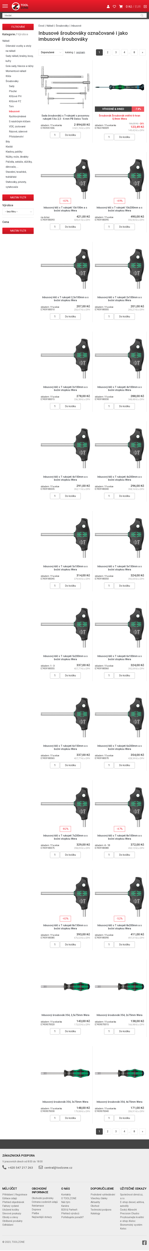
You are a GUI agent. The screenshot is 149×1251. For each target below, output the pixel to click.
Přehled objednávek (13, 1202)
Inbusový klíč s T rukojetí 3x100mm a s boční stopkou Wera (65, 389)
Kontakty (66, 1194)
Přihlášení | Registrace (14, 1194)
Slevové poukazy (11, 1213)
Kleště (9, 146)
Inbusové (14, 111)
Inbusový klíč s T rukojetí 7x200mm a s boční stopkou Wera (65, 837)
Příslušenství (16, 136)
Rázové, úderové (18, 131)
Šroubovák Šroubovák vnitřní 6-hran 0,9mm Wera (119, 117)
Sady (11, 86)
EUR (138, 7)
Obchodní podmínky (42, 1198)
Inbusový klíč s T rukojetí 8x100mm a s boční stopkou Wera (119, 837)
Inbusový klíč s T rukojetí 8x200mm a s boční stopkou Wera (119, 927)
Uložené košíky (10, 1209)
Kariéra (65, 1205)
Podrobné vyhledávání (103, 1194)
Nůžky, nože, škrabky (17, 156)
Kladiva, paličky (14, 151)
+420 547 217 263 (20, 1167)
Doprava (36, 1209)
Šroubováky (12, 81)
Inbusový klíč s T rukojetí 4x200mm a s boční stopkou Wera (119, 478)
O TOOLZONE (68, 1198)
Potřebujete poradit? (72, 1217)
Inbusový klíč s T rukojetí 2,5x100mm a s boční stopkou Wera (65, 299)
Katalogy (95, 1213)
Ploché (13, 91)
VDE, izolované (17, 126)
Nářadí (5, 40)
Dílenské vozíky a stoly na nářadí (18, 48)
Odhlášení (7, 1224)
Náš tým (65, 1202)
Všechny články (99, 1198)
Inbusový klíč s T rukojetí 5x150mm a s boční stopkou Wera (119, 568)
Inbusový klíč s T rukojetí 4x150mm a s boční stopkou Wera (65, 478)
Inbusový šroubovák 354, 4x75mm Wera (119, 1101)
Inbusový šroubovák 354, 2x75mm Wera (119, 1015)
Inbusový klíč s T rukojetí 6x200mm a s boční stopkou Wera (119, 747)
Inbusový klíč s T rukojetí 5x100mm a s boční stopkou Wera (65, 568)
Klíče (8, 76)
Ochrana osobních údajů (45, 1201)
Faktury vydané (10, 1205)
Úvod (41, 25)
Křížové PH (15, 96)
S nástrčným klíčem (19, 121)
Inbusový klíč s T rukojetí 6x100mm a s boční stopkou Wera (119, 658)
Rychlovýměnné (17, 116)
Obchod (95, 1205)
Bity (8, 141)
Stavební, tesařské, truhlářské (16, 174)
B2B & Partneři (69, 1209)
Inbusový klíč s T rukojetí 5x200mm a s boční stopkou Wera (65, 658)
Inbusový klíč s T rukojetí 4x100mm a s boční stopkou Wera (119, 389)
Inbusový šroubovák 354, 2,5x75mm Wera (65, 1015)
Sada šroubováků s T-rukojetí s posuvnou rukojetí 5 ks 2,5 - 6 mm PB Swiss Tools (65, 117)
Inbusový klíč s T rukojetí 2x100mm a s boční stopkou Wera (119, 299)
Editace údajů (9, 1198)
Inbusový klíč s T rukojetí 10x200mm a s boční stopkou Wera (119, 209)
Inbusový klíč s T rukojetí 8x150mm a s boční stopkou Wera (65, 927)
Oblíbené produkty (12, 1221)
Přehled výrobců (70, 1213)
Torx (11, 106)
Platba (35, 1213)
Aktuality (95, 1202)
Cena (5, 222)
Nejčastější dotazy (42, 1217)
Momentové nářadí (16, 71)
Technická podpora (101, 1209)
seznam (80, 52)
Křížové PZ (15, 101)
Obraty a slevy (10, 1217)
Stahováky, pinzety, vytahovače (16, 184)
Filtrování (18, 26)
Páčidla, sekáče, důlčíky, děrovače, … (19, 164)
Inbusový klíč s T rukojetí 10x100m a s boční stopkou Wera (65, 209)
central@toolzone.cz (58, 1167)
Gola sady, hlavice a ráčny (20, 66)
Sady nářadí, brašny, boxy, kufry (19, 58)
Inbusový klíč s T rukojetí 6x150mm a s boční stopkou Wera (65, 747)
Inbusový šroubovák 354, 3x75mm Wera (65, 1101)
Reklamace (38, 1205)
